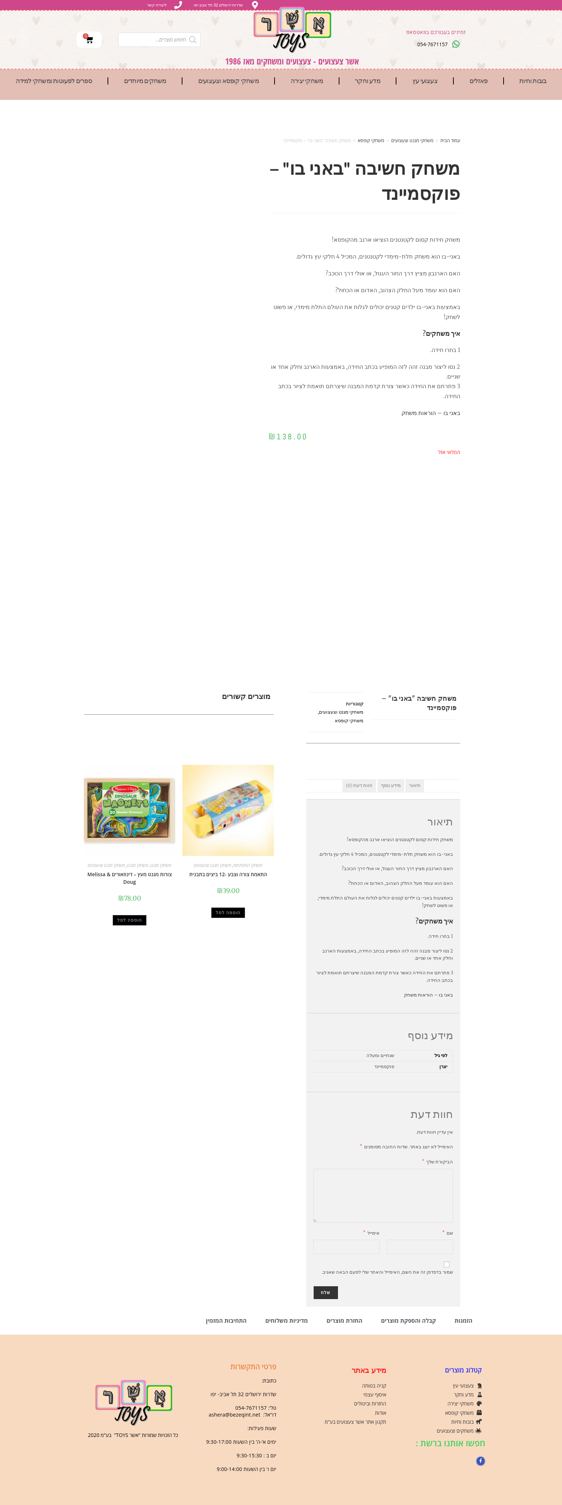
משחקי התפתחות (247, 865)
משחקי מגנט (160, 865)
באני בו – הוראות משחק (430, 412)
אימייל (371, 1233)
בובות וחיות (532, 81)
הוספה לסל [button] (228, 912)
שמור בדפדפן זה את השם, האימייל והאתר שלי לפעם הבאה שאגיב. (387, 1272)
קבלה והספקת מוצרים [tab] (408, 1321)
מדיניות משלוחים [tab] (286, 1321)
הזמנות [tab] (463, 1321)
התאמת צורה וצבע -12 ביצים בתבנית (228, 874)
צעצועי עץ (425, 81)
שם (447, 1233)
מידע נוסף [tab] (391, 785)
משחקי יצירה (307, 81)
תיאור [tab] (414, 785)
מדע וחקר (367, 81)
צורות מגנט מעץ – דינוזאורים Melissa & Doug (129, 878)
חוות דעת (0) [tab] (359, 785)
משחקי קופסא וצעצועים (228, 81)
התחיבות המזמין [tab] (226, 1321)
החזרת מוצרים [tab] (344, 1321)
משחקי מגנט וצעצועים (412, 140)
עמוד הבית (450, 140)
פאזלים (478, 81)
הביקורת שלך (437, 1161)
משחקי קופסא (371, 140)
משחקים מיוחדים (145, 81)
